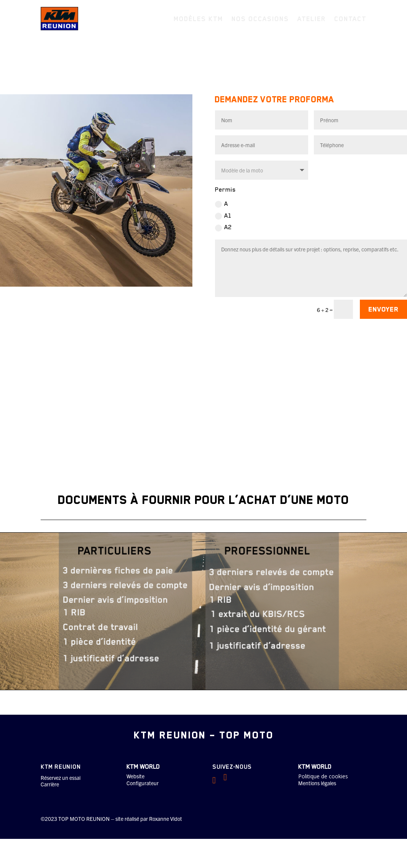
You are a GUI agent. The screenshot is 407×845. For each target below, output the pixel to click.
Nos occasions (260, 19)
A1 (223, 215)
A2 (223, 226)
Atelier (311, 19)
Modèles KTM (198, 19)
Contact (350, 19)
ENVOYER (383, 308)
